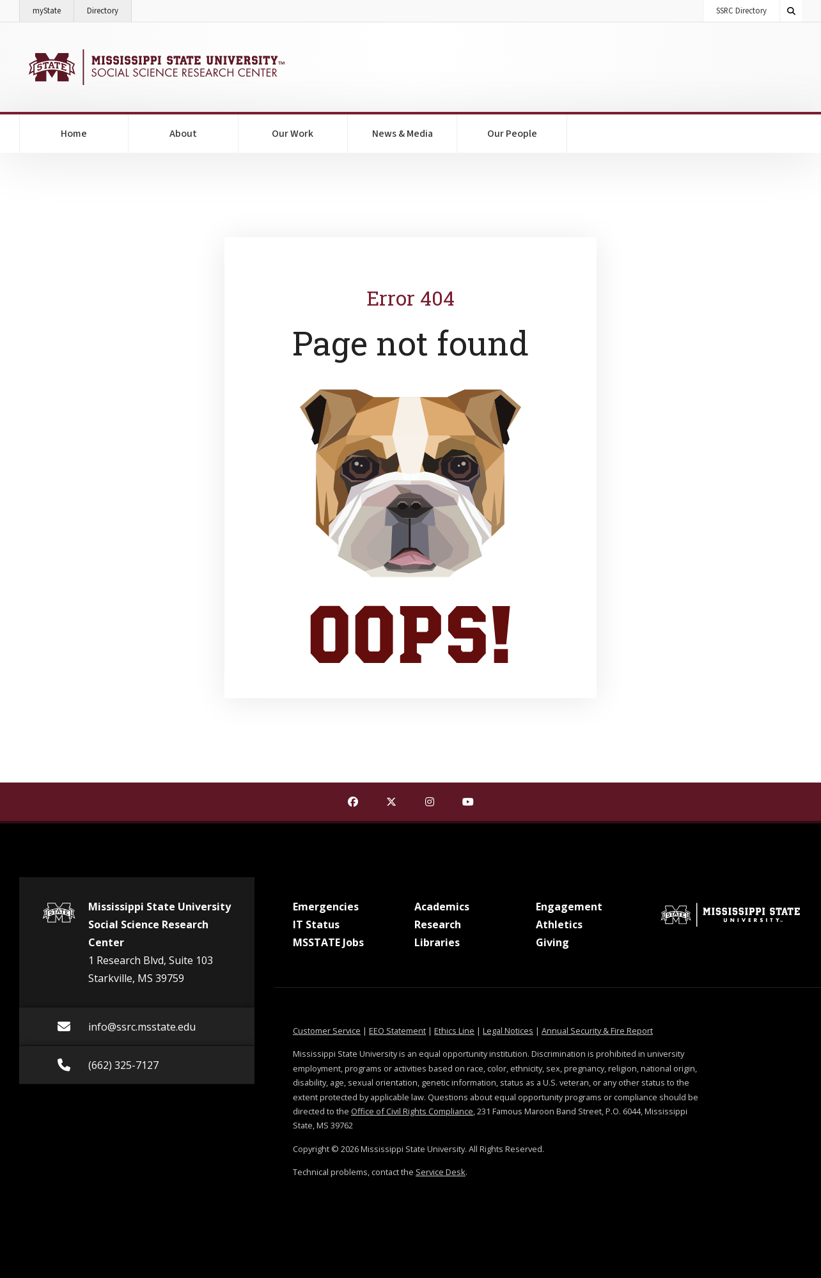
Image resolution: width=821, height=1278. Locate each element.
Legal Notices (508, 1030)
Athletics (559, 924)
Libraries (437, 942)
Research (437, 924)
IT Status (316, 924)
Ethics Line (454, 1030)
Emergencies (326, 907)
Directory (109, 8)
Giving (552, 942)
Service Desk (440, 1172)
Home (74, 134)
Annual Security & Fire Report (597, 1030)
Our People (512, 134)
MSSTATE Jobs (328, 942)
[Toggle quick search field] (791, 11)
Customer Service (327, 1030)
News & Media (402, 134)
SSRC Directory (741, 11)
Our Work (292, 134)
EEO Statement (397, 1030)
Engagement (569, 907)
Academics (441, 907)
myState (53, 8)
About (183, 134)
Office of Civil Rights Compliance (412, 1111)
